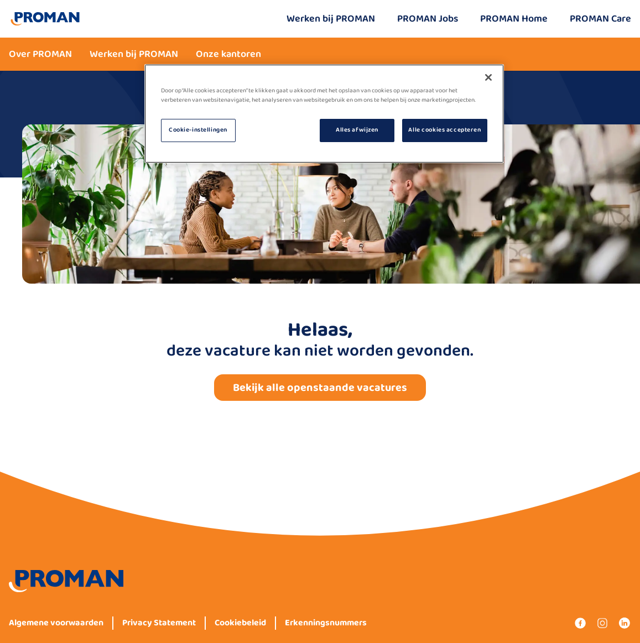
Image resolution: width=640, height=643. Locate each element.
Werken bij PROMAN (331, 19)
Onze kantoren (228, 54)
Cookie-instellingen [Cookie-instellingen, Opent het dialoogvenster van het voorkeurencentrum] (198, 130)
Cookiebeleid (240, 623)
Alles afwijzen (357, 130)
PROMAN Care (600, 19)
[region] (324, 113)
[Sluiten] (488, 77)
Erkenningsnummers (326, 623)
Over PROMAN (40, 54)
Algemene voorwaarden (56, 623)
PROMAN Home (514, 19)
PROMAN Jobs (427, 19)
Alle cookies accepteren (444, 130)
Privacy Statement (159, 623)
